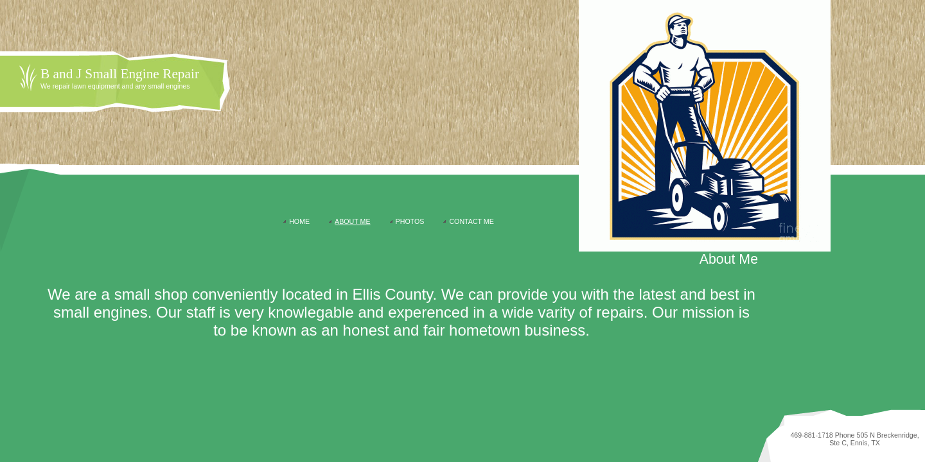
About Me (352, 221)
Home (299, 221)
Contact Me (471, 221)
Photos (410, 221)
